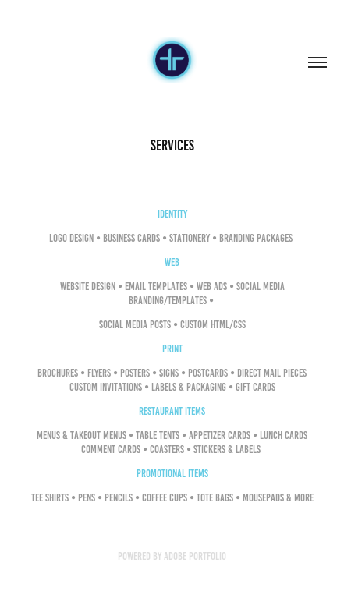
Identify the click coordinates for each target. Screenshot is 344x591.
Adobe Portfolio (195, 556)
